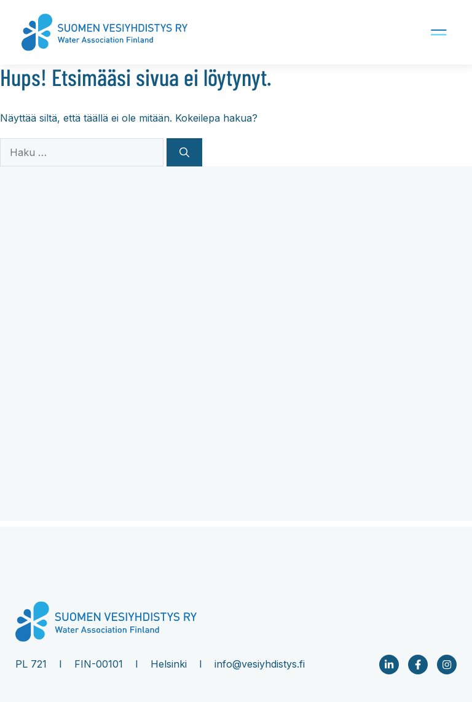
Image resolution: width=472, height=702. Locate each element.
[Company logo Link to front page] (104, 32)
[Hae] (184, 152)
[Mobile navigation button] (401, 32)
